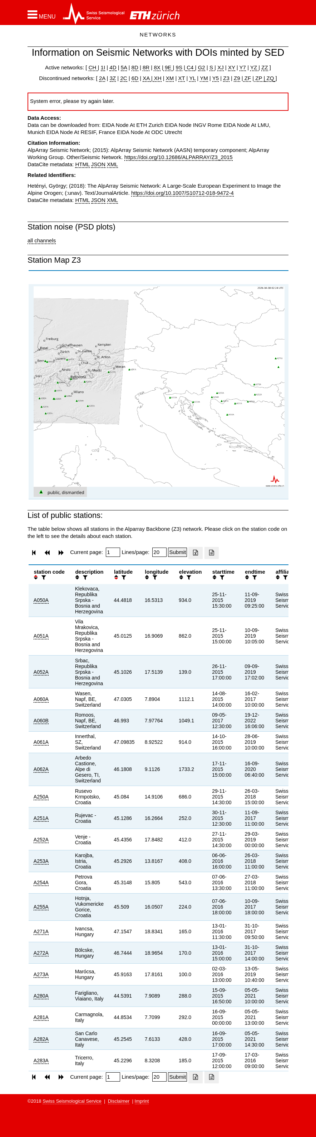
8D (135, 67)
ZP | (259, 78)
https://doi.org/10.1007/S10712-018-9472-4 (182, 193)
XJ (220, 67)
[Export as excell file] (195, 553)
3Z (113, 78)
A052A (41, 672)
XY (231, 67)
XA (147, 78)
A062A (41, 769)
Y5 (215, 78)
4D (112, 67)
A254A (41, 882)
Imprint (142, 1101)
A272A (41, 953)
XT (181, 78)
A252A (41, 839)
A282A (41, 1039)
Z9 (237, 78)
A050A (41, 600)
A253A (41, 861)
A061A (41, 742)
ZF (247, 78)
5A (124, 67)
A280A (41, 996)
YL (192, 78)
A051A (41, 636)
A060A (41, 699)
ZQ (269, 78)
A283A (41, 1060)
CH (93, 67)
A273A (41, 974)
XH (157, 78)
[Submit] (177, 552)
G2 (201, 67)
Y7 (243, 67)
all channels (42, 240)
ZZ (264, 67)
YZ (254, 67)
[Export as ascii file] (211, 553)
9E (168, 67)
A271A (41, 931)
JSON (98, 164)
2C (123, 78)
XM (170, 78)
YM (204, 78)
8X (157, 67)
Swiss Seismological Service (72, 1101)
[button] (42, 14)
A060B (41, 720)
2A (102, 78)
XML (112, 164)
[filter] (43, 577)
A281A (41, 1017)
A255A (41, 907)
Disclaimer (119, 1101)
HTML (82, 164)
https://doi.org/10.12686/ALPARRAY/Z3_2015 (178, 157)
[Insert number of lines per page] (159, 552)
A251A (41, 818)
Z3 (226, 78)
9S (179, 67)
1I (103, 67)
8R (146, 67)
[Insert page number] (113, 552)
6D (135, 78)
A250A (41, 797)
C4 (190, 67)
